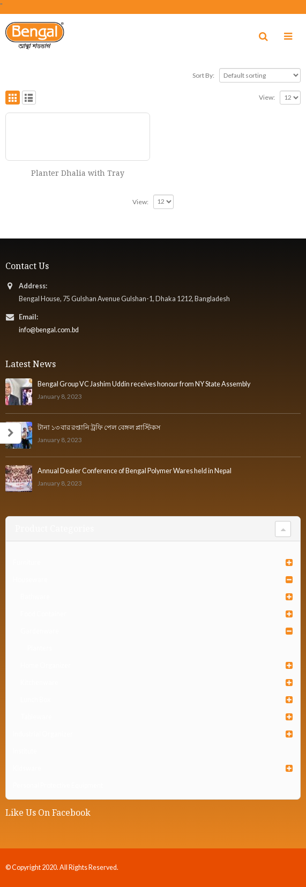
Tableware (36, 717)
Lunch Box (35, 700)
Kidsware (27, 768)
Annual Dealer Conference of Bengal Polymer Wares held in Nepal (135, 471)
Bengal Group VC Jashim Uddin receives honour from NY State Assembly (144, 384)
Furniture (27, 562)
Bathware (35, 597)
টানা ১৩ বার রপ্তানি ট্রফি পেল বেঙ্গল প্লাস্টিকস (99, 427)
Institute (25, 751)
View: (267, 97)
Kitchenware (39, 683)
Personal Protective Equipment (58, 785)
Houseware (30, 580)
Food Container (43, 614)
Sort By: (203, 75)
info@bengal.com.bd (49, 330)
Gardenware (39, 631)
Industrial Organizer (43, 734)
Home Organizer (45, 665)
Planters (39, 648)
